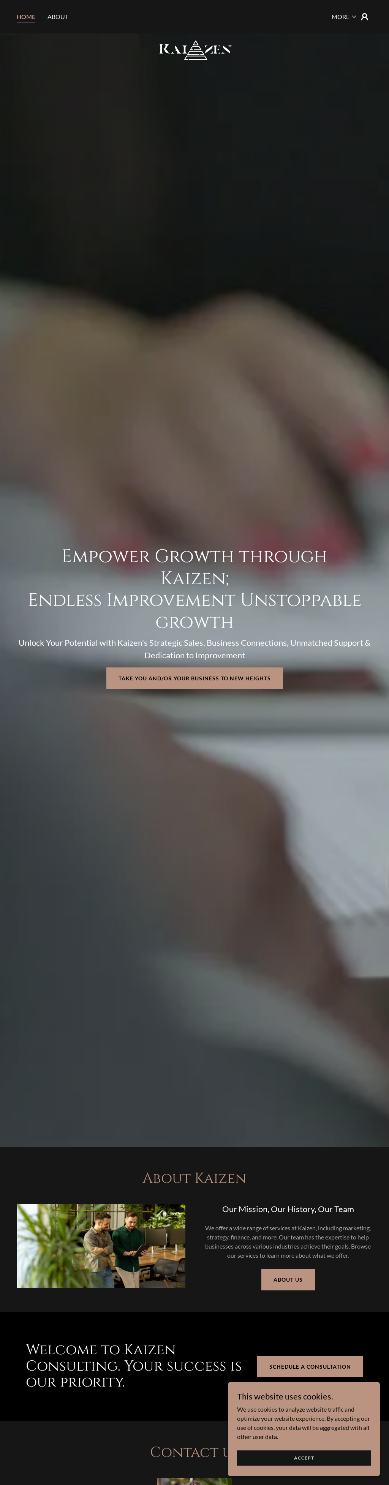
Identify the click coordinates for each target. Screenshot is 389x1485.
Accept (304, 1458)
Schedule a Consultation (310, 1366)
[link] (194, 15)
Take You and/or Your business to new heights (195, 678)
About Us (288, 1279)
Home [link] (26, 16)
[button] (344, 16)
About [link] (57, 16)
